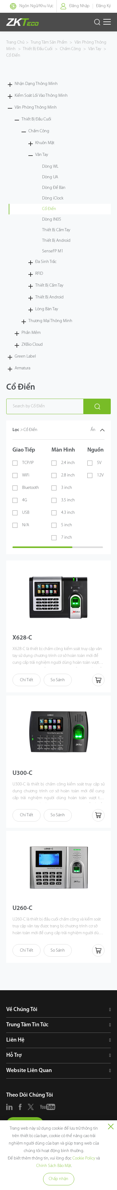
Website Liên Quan (29, 1071)
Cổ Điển (13, 55)
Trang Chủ (15, 42)
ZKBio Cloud (32, 344)
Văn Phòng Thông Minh (36, 107)
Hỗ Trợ (14, 1055)
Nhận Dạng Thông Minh (36, 84)
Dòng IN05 (51, 219)
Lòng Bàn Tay (46, 309)
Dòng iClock (52, 198)
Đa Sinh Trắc (45, 262)
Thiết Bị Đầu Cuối (37, 49)
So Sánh (58, 680)
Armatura (22, 368)
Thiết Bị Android (56, 240)
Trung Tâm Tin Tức (27, 1025)
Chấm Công (70, 49)
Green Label (25, 356)
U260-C (22, 908)
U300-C (22, 773)
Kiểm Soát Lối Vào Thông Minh (41, 95)
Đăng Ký (103, 6)
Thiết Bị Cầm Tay (56, 230)
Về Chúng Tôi (21, 1010)
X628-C (22, 638)
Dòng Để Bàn (54, 187)
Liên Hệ (15, 1040)
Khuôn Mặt (44, 143)
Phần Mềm (31, 332)
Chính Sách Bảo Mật (53, 1166)
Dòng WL (50, 166)
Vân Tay (94, 49)
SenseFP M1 (52, 251)
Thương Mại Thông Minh (50, 321)
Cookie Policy (83, 1158)
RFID (39, 273)
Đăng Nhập (79, 6)
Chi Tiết (26, 680)
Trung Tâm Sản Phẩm (49, 42)
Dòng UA (50, 177)
